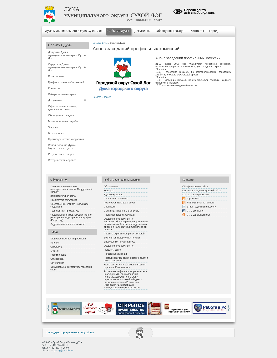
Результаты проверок (61, 154)
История (54, 242)
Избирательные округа (62, 94)
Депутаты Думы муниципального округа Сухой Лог (67, 55)
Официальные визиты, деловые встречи (62, 108)
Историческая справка (62, 160)
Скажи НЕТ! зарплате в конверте (121, 210)
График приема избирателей (66, 82)
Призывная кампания (115, 254)
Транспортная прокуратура (64, 210)
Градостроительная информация (68, 238)
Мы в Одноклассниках (198, 214)
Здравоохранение (113, 194)
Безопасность (56, 133)
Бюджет (54, 250)
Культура (108, 190)
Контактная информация (195, 194)
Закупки (53, 127)
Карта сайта (193, 198)
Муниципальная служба (63, 121)
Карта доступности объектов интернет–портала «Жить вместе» (125, 266)
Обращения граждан (170, 31)
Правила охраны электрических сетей (124, 233)
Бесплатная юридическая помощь (122, 237)
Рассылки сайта (112, 249)
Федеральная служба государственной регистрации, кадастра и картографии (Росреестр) (71, 217)
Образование (111, 186)
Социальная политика (116, 198)
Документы (142, 31)
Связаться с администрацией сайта (201, 190)
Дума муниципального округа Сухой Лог (73, 31)
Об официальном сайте (195, 186)
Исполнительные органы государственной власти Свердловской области (71, 189)
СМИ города (56, 259)
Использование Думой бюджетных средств (62, 147)
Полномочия (56, 76)
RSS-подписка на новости (200, 202)
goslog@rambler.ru (63, 350)
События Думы (118, 31)
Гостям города (58, 254)
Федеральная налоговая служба (67, 224)
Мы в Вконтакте (195, 210)
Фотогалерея (57, 263)
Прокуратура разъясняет (63, 200)
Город (213, 31)
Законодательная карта (63, 196)
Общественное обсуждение (118, 245)
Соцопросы (110, 206)
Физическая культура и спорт (119, 202)
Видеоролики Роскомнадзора (119, 241)
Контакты (197, 31)
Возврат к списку (102, 97)
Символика (56, 246)
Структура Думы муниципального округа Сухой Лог (67, 67)
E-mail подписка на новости (201, 206)
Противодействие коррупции (66, 139)
